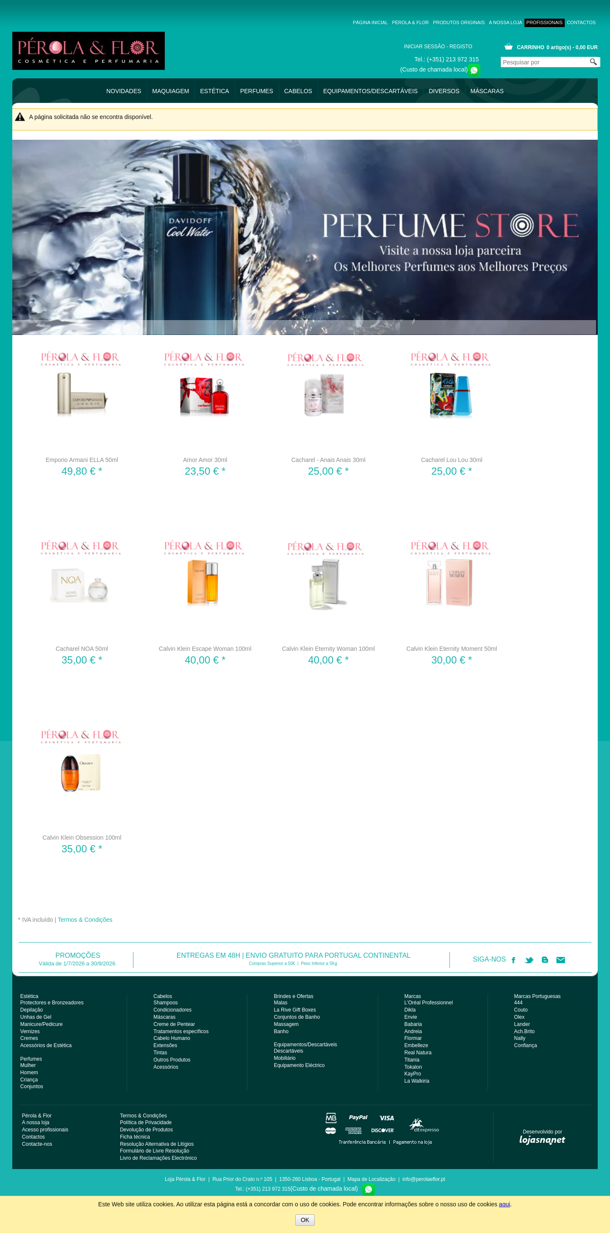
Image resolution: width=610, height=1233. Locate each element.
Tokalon (413, 1067)
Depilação (31, 1010)
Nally (520, 1038)
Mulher (28, 1065)
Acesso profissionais (534, 22)
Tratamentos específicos (180, 1031)
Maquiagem (170, 91)
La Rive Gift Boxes (295, 1010)
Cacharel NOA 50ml (81, 648)
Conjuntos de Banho (297, 1017)
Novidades (123, 91)
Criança (29, 1080)
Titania (412, 1060)
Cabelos (298, 91)
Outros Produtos (171, 1060)
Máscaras (487, 91)
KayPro (413, 1074)
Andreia (413, 1031)
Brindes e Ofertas (293, 996)
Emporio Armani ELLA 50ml (82, 459)
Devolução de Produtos (146, 1130)
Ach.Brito (524, 1031)
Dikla (410, 1010)
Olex (519, 1017)
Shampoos (165, 1003)
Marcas (413, 996)
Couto (521, 1010)
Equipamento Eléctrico (299, 1065)
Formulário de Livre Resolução (154, 1151)
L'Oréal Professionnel (429, 1003)
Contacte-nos (37, 1144)
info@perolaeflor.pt (423, 1179)
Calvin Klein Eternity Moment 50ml (451, 648)
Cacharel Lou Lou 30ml (451, 459)
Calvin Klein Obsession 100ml (81, 837)
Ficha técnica (135, 1137)
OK (305, 1219)
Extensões (165, 1045)
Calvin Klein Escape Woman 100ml (205, 648)
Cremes (29, 1038)
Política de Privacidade (146, 1122)
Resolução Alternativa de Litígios (157, 1144)
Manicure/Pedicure (41, 1024)
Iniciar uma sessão (425, 47)
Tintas (160, 1053)
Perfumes (256, 91)
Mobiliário (284, 1058)
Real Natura (418, 1053)
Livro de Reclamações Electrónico (158, 1158)
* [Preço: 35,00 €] (81, 660)
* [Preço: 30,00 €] (451, 660)
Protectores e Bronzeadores (51, 1003)
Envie (411, 1017)
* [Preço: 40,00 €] (205, 660)
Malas (280, 1003)
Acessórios (165, 1067)
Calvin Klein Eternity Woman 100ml (328, 648)
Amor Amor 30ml (205, 459)
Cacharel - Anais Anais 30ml (328, 459)
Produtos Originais (438, 22)
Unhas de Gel (35, 1017)
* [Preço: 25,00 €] (328, 471)
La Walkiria (417, 1081)
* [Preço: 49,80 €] (81, 471)
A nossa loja (484, 22)
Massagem (286, 1024)
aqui (504, 1204)
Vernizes (30, 1031)
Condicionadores (172, 1010)
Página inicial (349, 22)
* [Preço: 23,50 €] (205, 471)
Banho (281, 1031)
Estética (214, 91)
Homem (29, 1072)
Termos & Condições (85, 919)
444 (518, 1003)
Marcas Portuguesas (537, 996)
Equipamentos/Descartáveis (370, 91)
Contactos (581, 22)
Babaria (413, 1024)
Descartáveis (288, 1051)
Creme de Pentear (174, 1024)
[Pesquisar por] (550, 62)
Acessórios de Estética (46, 1045)
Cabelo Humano (171, 1038)
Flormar (413, 1038)
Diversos (444, 91)
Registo (467, 47)
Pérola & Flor (390, 22)
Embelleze (416, 1045)
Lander (522, 1024)
